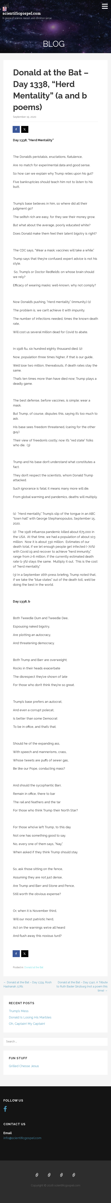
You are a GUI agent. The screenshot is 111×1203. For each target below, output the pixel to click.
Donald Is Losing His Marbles (30, 1017)
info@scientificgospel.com (22, 1138)
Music (61, 1175)
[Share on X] (25, 129)
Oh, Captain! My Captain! (27, 1023)
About (49, 1175)
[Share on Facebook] (16, 129)
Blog (74, 1175)
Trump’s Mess (19, 1011)
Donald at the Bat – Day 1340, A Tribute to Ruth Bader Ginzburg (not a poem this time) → (82, 986)
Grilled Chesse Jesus (24, 1066)
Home (37, 1175)
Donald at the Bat (33, 967)
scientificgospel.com (22, 13)
